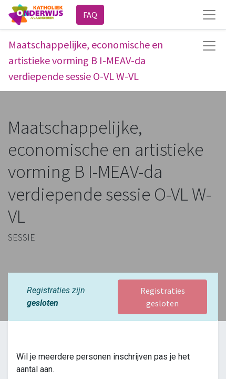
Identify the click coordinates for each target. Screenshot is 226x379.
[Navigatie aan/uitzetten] (209, 45)
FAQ (90, 14)
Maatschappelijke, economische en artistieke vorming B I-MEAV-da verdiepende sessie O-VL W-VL (85, 60)
